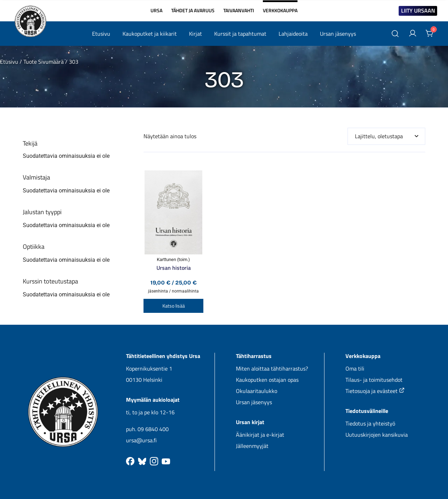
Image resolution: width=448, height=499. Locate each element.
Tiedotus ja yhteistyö (370, 423)
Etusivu (101, 33)
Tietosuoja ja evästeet (375, 391)
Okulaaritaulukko (256, 391)
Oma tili (354, 368)
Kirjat (195, 33)
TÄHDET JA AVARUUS (193, 10)
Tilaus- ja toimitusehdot (373, 379)
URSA (156, 10)
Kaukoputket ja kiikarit (149, 33)
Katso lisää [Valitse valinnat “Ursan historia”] (173, 305)
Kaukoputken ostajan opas (267, 379)
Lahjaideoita (293, 33)
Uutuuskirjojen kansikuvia (376, 434)
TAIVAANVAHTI (238, 10)
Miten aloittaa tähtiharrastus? (272, 368)
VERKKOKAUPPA (280, 8)
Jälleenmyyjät (252, 446)
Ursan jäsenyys (338, 33)
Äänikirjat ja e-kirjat (260, 434)
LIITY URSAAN (418, 10)
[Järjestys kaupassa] (386, 136)
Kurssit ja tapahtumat (240, 33)
